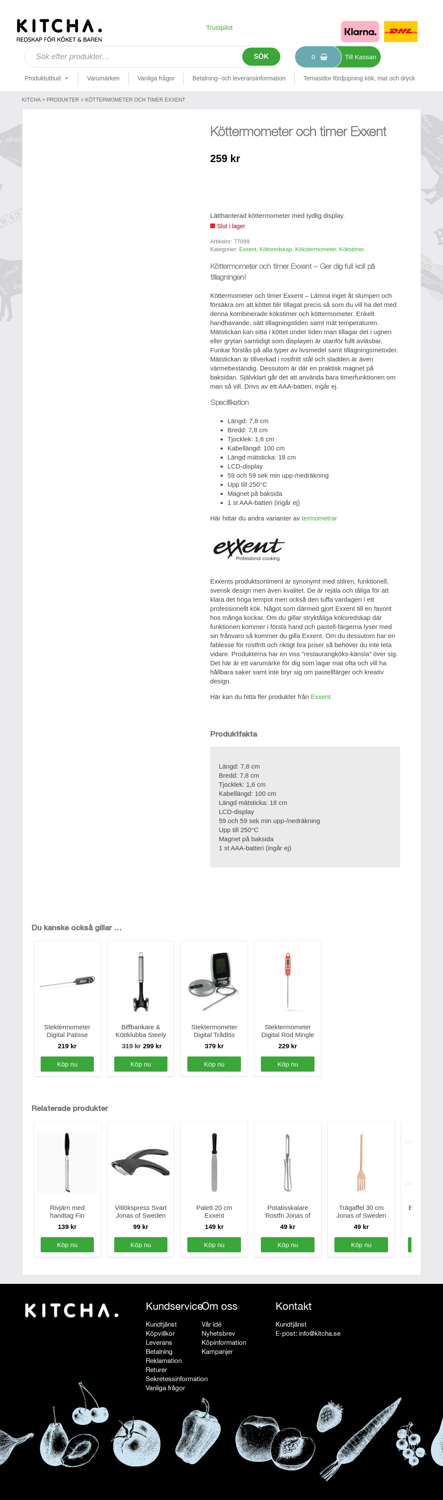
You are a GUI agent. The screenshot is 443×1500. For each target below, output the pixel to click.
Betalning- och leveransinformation (239, 78)
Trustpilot (219, 27)
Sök (261, 56)
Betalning (159, 1351)
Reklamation (164, 1360)
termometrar (319, 518)
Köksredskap (276, 249)
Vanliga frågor (156, 78)
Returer (156, 1369)
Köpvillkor (160, 1333)
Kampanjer (217, 1351)
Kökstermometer (315, 249)
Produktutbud (47, 78)
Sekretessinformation (177, 1378)
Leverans (159, 1342)
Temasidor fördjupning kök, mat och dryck (359, 78)
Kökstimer (351, 249)
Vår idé (212, 1324)
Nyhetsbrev (218, 1333)
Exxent (248, 249)
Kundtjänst (161, 1324)
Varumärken (103, 78)
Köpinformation (224, 1342)
